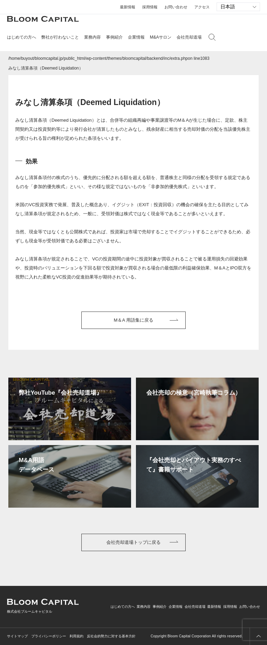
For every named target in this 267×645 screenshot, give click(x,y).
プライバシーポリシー (48, 636)
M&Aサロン (160, 37)
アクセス (202, 7)
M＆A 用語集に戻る (133, 320)
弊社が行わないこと (60, 37)
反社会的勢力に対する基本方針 (111, 636)
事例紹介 (114, 37)
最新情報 (127, 7)
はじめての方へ (123, 606)
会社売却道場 (189, 37)
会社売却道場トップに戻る (133, 542)
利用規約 (76, 636)
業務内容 (144, 606)
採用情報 (149, 7)
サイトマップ (17, 636)
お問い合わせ (175, 7)
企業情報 (176, 606)
